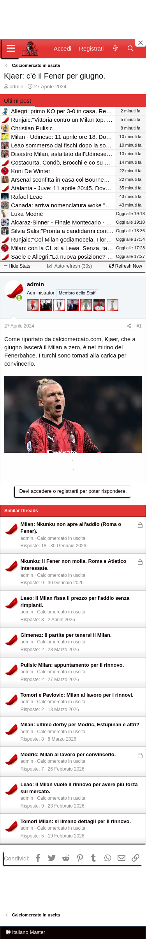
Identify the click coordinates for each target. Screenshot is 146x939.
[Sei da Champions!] (60, 315)
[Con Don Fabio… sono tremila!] (73, 315)
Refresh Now (125, 266)
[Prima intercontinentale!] (112, 315)
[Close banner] (140, 43)
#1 (139, 326)
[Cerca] (130, 48)
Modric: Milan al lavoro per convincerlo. (68, 754)
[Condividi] (129, 326)
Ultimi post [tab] (17, 100)
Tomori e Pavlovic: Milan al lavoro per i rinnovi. (77, 695)
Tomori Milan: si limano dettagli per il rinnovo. (76, 821)
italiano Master (25, 932)
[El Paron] (46, 315)
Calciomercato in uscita (61, 538)
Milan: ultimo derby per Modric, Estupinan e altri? (80, 724)
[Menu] (11, 48)
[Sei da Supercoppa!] (86, 315)
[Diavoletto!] (33, 315)
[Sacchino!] (100, 315)
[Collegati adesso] (19, 298)
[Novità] (115, 48)
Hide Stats (17, 266)
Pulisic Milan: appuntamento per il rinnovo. (72, 665)
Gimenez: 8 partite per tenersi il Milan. (66, 635)
